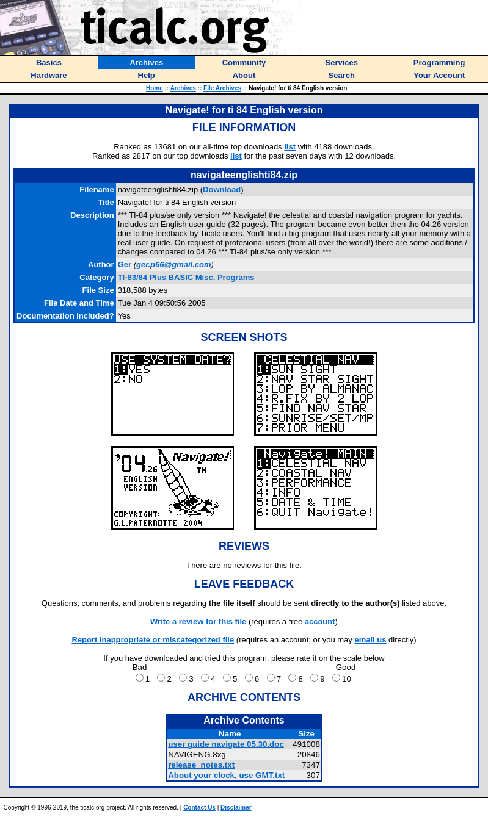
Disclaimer (236, 807)
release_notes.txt (201, 764)
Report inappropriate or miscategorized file (152, 639)
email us (370, 639)
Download (222, 189)
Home (154, 88)
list (290, 146)
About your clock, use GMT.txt (226, 775)
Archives (183, 88)
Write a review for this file (198, 621)
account (320, 621)
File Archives (222, 88)
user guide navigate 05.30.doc (226, 744)
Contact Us (199, 807)
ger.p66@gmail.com (173, 264)
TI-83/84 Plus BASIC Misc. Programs (186, 277)
